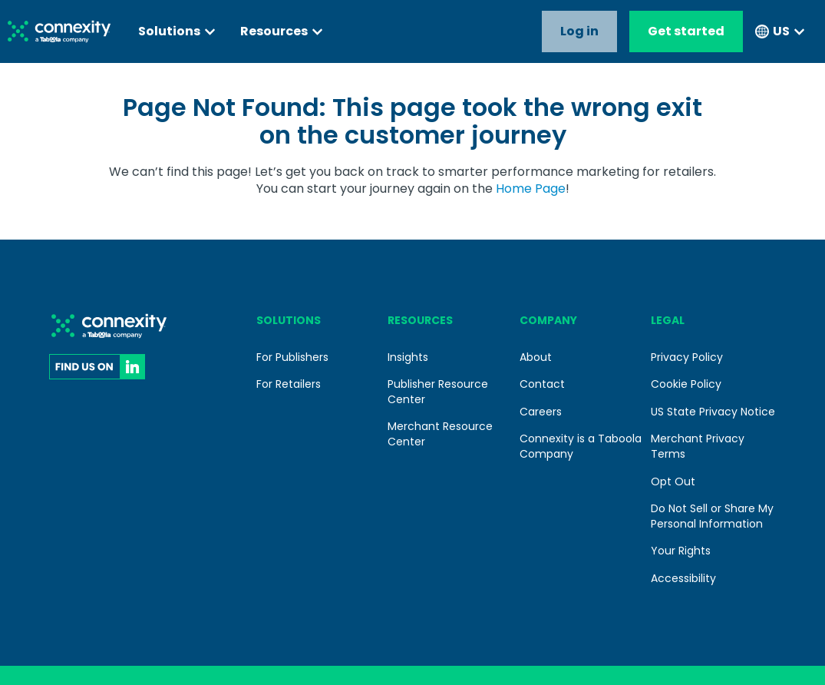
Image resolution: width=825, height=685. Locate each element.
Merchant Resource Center (440, 434)
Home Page (531, 188)
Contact (542, 384)
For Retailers (288, 384)
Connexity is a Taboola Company (581, 446)
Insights (408, 357)
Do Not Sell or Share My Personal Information (712, 516)
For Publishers (292, 357)
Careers (541, 411)
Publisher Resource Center (438, 391)
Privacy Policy (687, 357)
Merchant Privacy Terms (697, 446)
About (536, 357)
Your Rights (681, 550)
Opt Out (673, 481)
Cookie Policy (686, 384)
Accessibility (683, 578)
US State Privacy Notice (713, 411)
